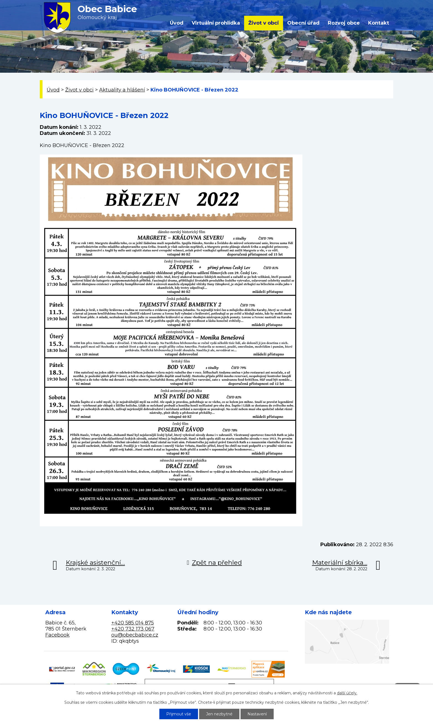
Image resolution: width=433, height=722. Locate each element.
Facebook (57, 635)
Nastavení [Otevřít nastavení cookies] (257, 713)
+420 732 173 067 (132, 629)
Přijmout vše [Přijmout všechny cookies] (178, 713)
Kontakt (378, 23)
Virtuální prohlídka (216, 23)
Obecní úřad (303, 23)
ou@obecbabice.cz (134, 635)
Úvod (176, 23)
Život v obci (263, 23)
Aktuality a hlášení (122, 90)
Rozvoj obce (344, 23)
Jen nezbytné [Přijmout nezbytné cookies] (219, 713)
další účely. (347, 692)
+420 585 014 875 (132, 623)
